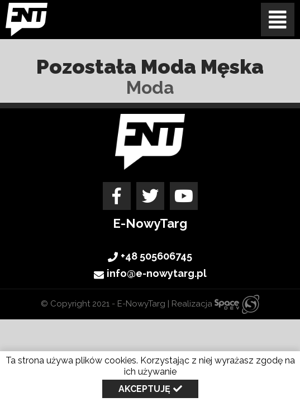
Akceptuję (144, 389)
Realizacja (215, 304)
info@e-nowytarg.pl (150, 274)
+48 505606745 (150, 256)
